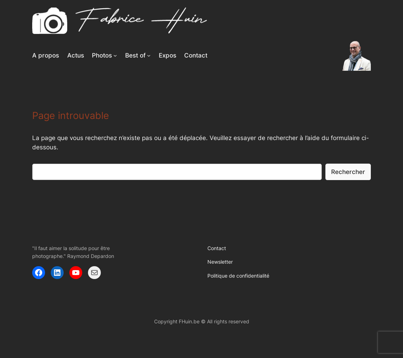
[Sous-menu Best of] (149, 55)
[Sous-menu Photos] (115, 55)
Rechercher (348, 171)
